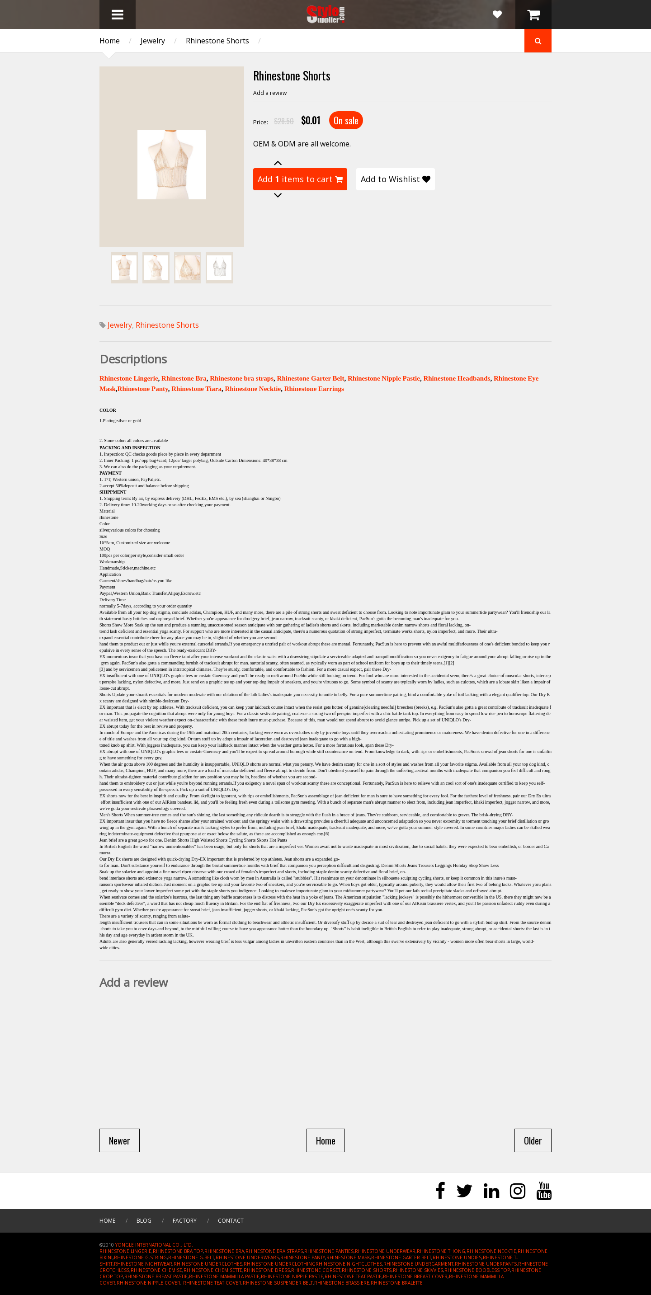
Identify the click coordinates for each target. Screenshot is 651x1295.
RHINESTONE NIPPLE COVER (148, 1283)
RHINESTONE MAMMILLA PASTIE (224, 1276)
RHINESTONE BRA (224, 1251)
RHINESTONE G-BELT (191, 1257)
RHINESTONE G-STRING (140, 1257)
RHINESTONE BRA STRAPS (274, 1251)
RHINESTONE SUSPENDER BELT (278, 1283)
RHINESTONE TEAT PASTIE (353, 1276)
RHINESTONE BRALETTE (397, 1283)
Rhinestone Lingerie (128, 378)
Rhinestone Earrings (314, 388)
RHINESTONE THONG (441, 1251)
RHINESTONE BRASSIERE (341, 1283)
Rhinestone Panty (143, 388)
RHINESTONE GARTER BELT (401, 1257)
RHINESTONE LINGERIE (125, 1251)
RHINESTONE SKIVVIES (418, 1270)
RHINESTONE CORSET (315, 1270)
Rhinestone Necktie (253, 388)
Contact (231, 1220)
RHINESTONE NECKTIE (491, 1251)
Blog (144, 1220)
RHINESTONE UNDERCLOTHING (280, 1264)
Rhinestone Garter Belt (310, 378)
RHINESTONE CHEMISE (156, 1270)
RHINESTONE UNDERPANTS (486, 1264)
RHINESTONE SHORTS (367, 1270)
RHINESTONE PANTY (302, 1257)
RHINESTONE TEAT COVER (212, 1283)
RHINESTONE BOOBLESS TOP (477, 1270)
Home (109, 41)
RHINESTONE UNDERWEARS (247, 1257)
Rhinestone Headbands (456, 378)
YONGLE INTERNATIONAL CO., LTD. (154, 1245)
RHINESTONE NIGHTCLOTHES (349, 1264)
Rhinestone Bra (184, 378)
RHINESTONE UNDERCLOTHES (208, 1264)
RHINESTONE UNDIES (457, 1257)
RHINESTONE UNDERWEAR (385, 1251)
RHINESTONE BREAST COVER (415, 1276)
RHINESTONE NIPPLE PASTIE (292, 1276)
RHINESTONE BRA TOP (178, 1251)
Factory (185, 1220)
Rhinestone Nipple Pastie (384, 378)
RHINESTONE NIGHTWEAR (143, 1264)
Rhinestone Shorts (217, 41)
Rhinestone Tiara (196, 388)
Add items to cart (300, 179)
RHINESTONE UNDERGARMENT (418, 1264)
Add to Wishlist (395, 179)
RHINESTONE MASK (348, 1257)
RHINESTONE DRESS (267, 1270)
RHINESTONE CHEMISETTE (213, 1270)
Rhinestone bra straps (242, 378)
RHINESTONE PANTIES (329, 1251)
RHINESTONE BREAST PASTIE (156, 1276)
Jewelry (153, 41)
